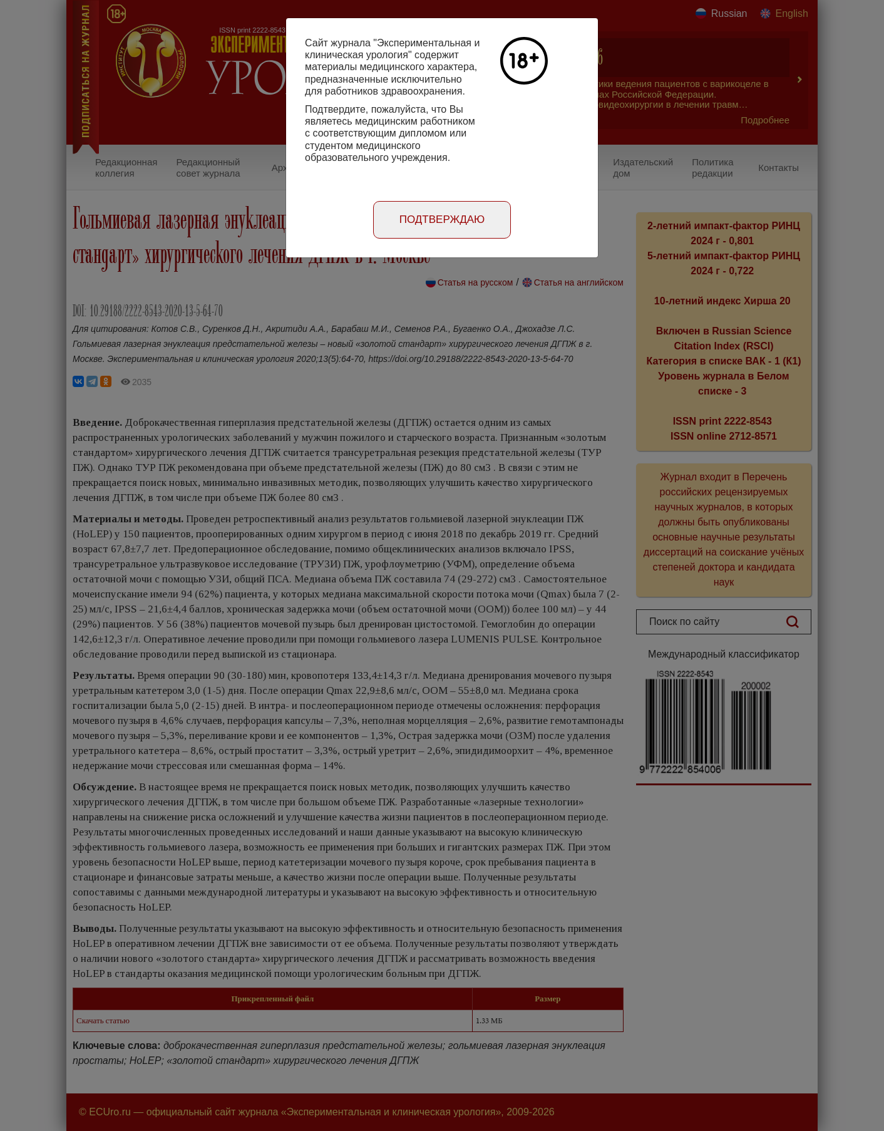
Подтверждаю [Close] (442, 219)
